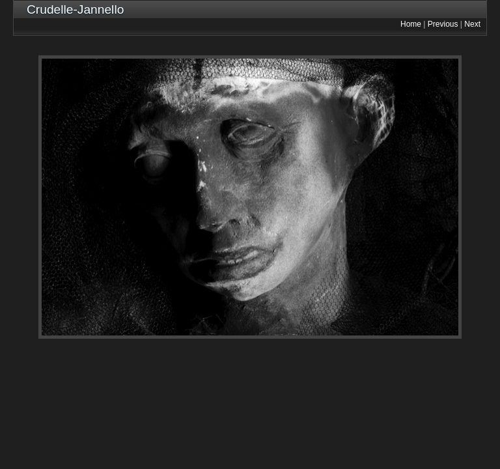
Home (410, 24)
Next (472, 24)
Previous (443, 24)
